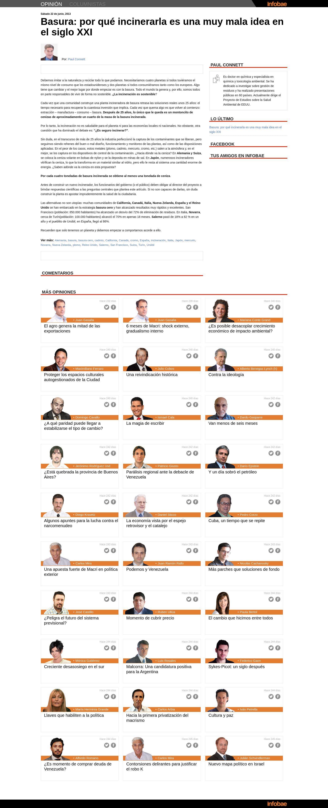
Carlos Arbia (166, 709)
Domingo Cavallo (87, 417)
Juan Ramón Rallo (171, 563)
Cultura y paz (220, 715)
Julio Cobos (166, 368)
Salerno (104, 245)
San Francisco (119, 245)
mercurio (189, 240)
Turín (141, 245)
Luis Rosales (167, 660)
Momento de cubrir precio (150, 618)
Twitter (106, 307)
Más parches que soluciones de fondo (244, 569)
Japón (179, 240)
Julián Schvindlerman (255, 758)
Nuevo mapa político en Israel (236, 764)
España (144, 240)
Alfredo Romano (86, 758)
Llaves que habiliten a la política (74, 715)
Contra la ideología (226, 374)
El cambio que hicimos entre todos (240, 618)
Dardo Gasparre (251, 417)
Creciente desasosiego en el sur (74, 666)
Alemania (60, 240)
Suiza (133, 245)
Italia (170, 240)
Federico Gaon (250, 660)
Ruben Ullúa (166, 612)
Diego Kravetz (85, 514)
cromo (134, 240)
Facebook (113, 307)
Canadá (124, 240)
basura (72, 240)
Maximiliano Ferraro (89, 368)
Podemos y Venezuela (147, 569)
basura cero (85, 240)
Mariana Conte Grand (255, 320)
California (111, 240)
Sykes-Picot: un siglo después (236, 666)
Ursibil (150, 245)
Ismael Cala (166, 417)
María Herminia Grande (92, 709)
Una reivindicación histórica (151, 374)
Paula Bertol (248, 612)
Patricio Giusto (168, 466)
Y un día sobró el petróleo (232, 472)
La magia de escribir (145, 423)
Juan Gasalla (84, 320)
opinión (51, 4)
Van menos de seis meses (233, 423)
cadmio (99, 240)
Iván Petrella (248, 709)
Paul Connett (76, 59)
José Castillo (84, 612)
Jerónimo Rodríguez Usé (92, 466)
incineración (158, 240)
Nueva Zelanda (61, 245)
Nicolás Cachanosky (254, 563)
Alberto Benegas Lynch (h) (258, 368)
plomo (76, 245)
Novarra (45, 245)
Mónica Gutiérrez (87, 660)
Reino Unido (89, 245)
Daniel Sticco (167, 514)
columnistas (87, 4)
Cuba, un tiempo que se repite (236, 520)
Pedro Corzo (249, 514)
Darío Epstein (249, 466)
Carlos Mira (83, 563)
